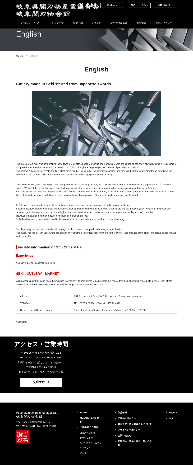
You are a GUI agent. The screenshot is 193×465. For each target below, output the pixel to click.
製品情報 (141, 15)
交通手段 (39, 382)
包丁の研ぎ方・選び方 (90, 443)
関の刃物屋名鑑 (118, 15)
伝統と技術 (58, 15)
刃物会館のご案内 (89, 427)
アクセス (84, 453)
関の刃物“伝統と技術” (89, 420)
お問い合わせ (164, 5)
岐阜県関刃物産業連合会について (135, 424)
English (111, 5)
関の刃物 (78, 15)
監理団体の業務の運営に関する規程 (135, 443)
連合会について (163, 15)
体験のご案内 (86, 438)
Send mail (22, 322)
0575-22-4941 (28, 426)
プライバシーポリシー (129, 430)
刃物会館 (96, 15)
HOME (19, 55)
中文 (171, 418)
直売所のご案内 (87, 433)
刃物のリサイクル (137, 5)
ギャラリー (85, 448)
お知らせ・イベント (32, 15)
